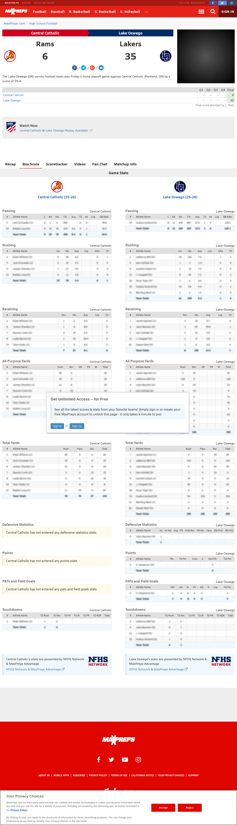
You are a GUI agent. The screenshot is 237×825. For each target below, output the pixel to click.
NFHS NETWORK (44, 2)
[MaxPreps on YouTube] (125, 759)
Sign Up (77, 426)
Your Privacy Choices (171, 775)
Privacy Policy (98, 775)
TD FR (67, 615)
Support (193, 775)
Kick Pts (212, 558)
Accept (163, 807)
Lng (93, 216)
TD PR (86, 615)
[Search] (213, 11)
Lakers (131, 43)
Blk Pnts (218, 530)
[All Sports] (146, 11)
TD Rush (44, 615)
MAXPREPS (12, 2)
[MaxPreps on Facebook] (213, 3)
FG (194, 587)
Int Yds (168, 530)
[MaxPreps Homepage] (118, 740)
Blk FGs (229, 530)
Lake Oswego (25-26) (180, 196)
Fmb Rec (189, 530)
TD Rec (57, 615)
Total (105, 366)
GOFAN (26, 2)
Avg (74, 216)
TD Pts (182, 558)
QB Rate (104, 216)
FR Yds (200, 530)
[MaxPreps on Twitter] (222, 3)
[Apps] (201, 11)
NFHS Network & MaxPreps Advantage (35, 669)
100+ (97, 250)
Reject (190, 807)
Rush (60, 366)
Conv (195, 558)
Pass (79, 448)
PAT (173, 587)
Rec (64, 314)
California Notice (142, 775)
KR (80, 366)
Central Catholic (45, 33)
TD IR (77, 615)
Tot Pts (227, 558)
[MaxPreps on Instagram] (232, 3)
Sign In (57, 426)
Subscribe (79, 775)
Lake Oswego (130, 33)
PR (88, 366)
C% (65, 216)
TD (80, 216)
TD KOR (97, 615)
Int (86, 216)
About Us (44, 775)
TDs (172, 558)
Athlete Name (20, 216)
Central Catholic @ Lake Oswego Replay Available (54, 130)
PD (181, 530)
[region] (118, 807)
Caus (209, 530)
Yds (57, 216)
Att (50, 216)
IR (96, 366)
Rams (45, 43)
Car (58, 250)
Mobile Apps (61, 775)
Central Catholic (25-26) (57, 196)
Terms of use (119, 775)
